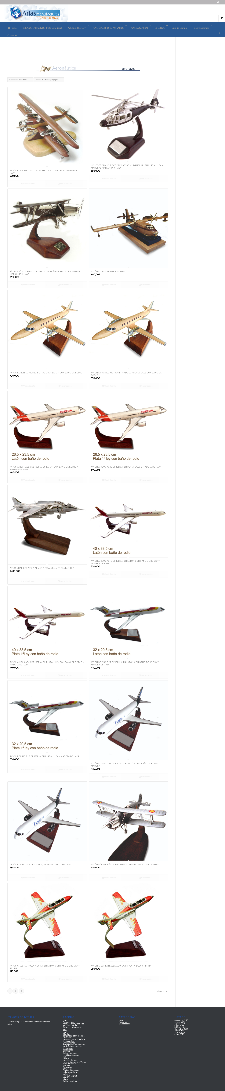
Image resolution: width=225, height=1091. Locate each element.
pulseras (66, 1077)
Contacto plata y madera (74, 1039)
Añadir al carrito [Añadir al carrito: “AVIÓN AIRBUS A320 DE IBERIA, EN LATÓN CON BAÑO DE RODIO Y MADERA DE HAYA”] (28, 480)
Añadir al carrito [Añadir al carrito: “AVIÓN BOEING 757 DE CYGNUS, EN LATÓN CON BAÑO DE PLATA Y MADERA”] (109, 776)
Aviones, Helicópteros (72, 1027)
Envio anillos (68, 1041)
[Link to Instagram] (218, 2)
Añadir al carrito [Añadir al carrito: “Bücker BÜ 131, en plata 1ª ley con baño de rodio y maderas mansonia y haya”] (28, 284)
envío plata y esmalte (72, 1046)
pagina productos (70, 1072)
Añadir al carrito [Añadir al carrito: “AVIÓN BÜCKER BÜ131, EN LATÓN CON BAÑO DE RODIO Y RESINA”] (109, 877)
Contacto (67, 1037)
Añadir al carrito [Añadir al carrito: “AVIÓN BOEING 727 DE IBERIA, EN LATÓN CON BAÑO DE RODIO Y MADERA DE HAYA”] (109, 675)
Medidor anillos (70, 1063)
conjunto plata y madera (73, 1036)
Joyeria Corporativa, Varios (74, 1062)
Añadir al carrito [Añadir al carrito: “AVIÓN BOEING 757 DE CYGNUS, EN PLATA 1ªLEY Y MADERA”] (28, 877)
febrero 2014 (180, 1027)
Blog (65, 1030)
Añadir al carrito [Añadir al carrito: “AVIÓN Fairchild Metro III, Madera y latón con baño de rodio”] (28, 386)
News (121, 1020)
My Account (68, 1067)
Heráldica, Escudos (71, 1055)
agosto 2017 (179, 1022)
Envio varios (68, 1048)
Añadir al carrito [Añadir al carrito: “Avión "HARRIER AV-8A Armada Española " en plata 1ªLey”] (28, 581)
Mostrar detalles (65, 183)
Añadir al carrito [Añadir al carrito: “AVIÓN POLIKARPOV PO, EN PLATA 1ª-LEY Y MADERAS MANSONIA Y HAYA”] (28, 183)
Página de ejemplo (71, 1070)
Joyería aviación (70, 1060)
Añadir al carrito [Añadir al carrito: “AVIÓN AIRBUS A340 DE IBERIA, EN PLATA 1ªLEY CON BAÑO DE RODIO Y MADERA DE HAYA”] (28, 675)
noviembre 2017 (181, 1020)
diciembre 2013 (181, 1029)
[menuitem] (220, 33)
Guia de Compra (70, 1053)
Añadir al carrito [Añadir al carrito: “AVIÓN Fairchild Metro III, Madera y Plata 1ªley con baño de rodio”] (109, 386)
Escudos (66, 1051)
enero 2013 (179, 1030)
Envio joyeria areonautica (74, 1044)
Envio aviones (69, 1043)
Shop (65, 1079)
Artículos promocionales (73, 1024)
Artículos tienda (70, 1025)
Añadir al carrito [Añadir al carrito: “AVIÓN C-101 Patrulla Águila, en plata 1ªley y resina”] (109, 979)
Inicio (65, 1057)
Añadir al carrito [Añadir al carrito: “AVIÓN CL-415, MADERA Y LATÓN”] (109, 284)
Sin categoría (124, 1024)
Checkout (67, 1034)
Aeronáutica (68, 1022)
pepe (65, 1074)
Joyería (66, 1058)
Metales (66, 1065)
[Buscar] (220, 33)
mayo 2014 (179, 1025)
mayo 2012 (179, 1034)
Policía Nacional (70, 1076)
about (65, 1020)
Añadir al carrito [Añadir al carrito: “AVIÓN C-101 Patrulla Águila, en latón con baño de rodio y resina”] (28, 979)
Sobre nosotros (70, 1081)
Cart (65, 1032)
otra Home (67, 1069)
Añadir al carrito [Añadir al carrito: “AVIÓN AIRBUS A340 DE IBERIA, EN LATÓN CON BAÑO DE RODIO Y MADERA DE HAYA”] (109, 574)
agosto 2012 (179, 1032)
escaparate (68, 1050)
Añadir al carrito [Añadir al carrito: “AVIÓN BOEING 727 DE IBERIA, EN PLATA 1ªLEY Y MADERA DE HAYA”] (28, 769)
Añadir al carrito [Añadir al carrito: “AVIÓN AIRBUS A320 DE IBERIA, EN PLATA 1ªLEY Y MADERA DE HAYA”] (109, 480)
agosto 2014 (179, 1024)
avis (64, 1029)
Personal (123, 1022)
